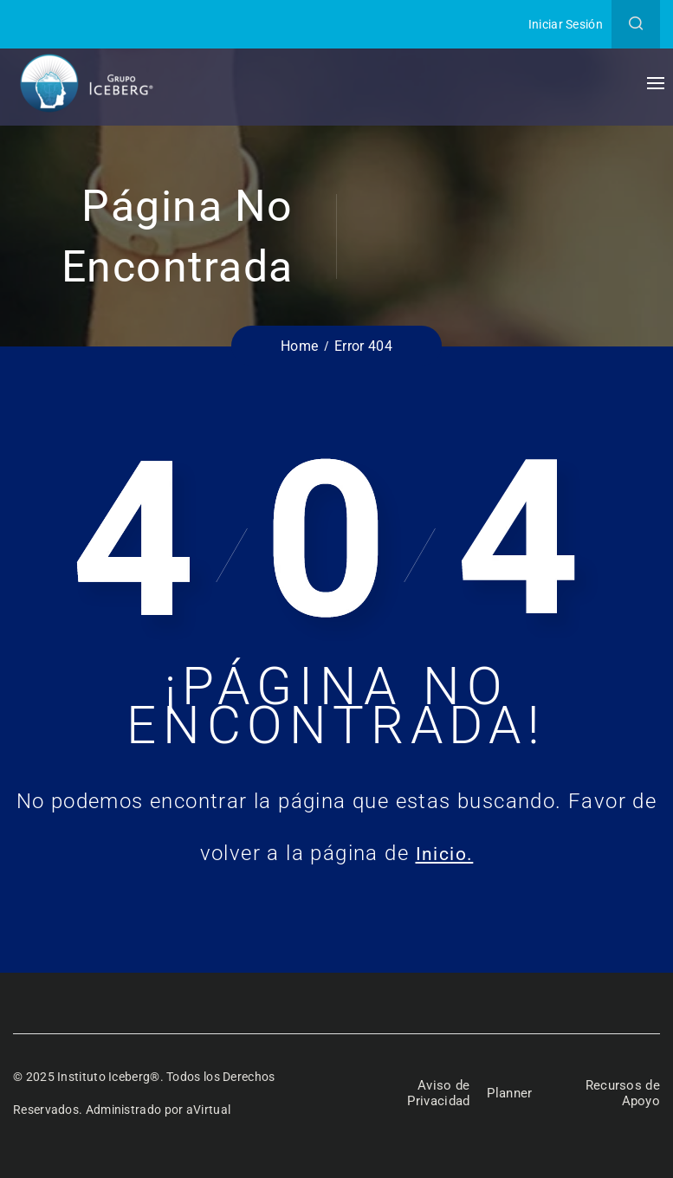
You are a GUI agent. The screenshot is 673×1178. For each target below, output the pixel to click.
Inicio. (444, 853)
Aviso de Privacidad (435, 1093)
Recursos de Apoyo (621, 1093)
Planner (511, 1093)
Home (299, 346)
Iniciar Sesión (565, 24)
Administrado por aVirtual (158, 1110)
